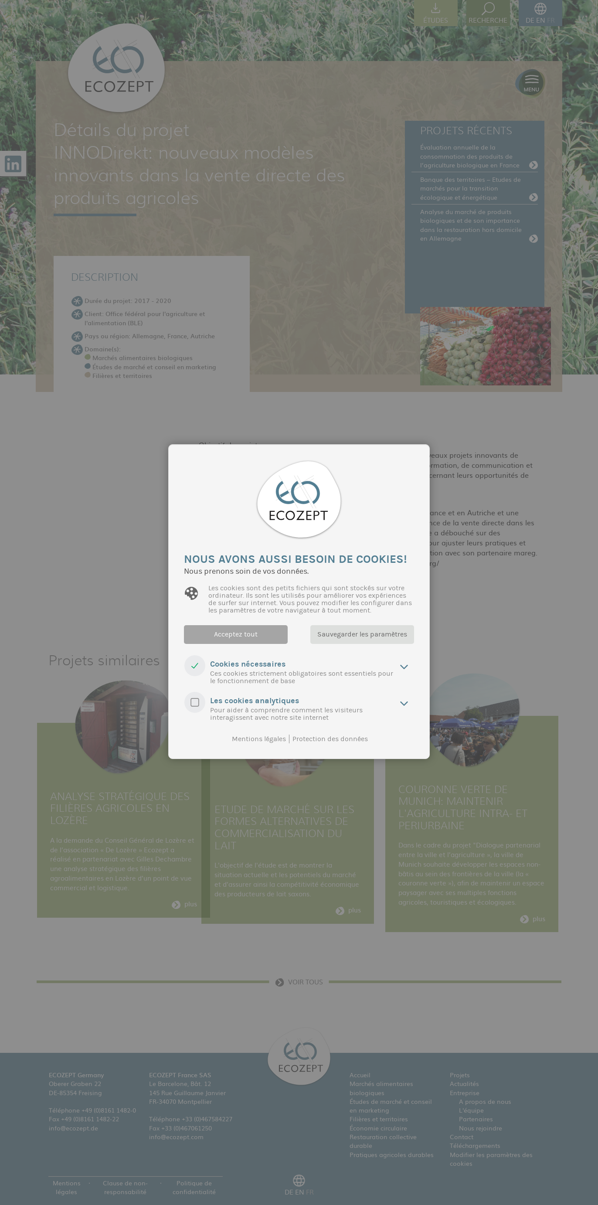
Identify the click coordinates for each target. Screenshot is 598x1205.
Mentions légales (259, 739)
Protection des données (330, 739)
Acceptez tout (236, 634)
